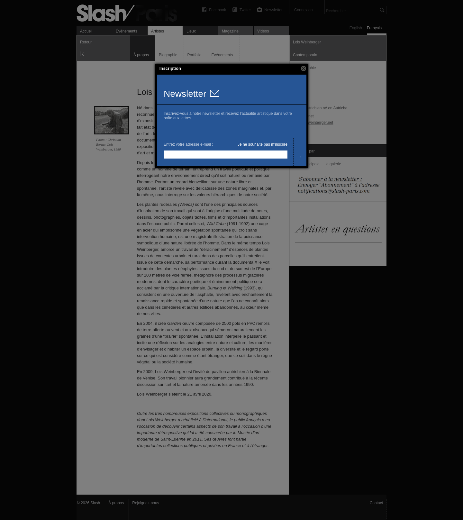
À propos (116, 503)
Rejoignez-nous (145, 503)
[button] (303, 68)
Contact (376, 503)
